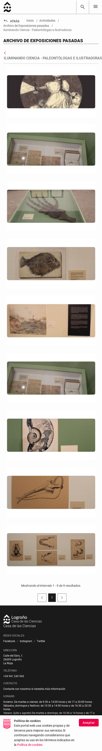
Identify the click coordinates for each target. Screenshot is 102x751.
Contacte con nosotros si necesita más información (34, 689)
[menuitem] (9, 641)
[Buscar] (82, 7)
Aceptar (89, 722)
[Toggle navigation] (95, 7)
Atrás (11, 21)
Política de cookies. (30, 745)
